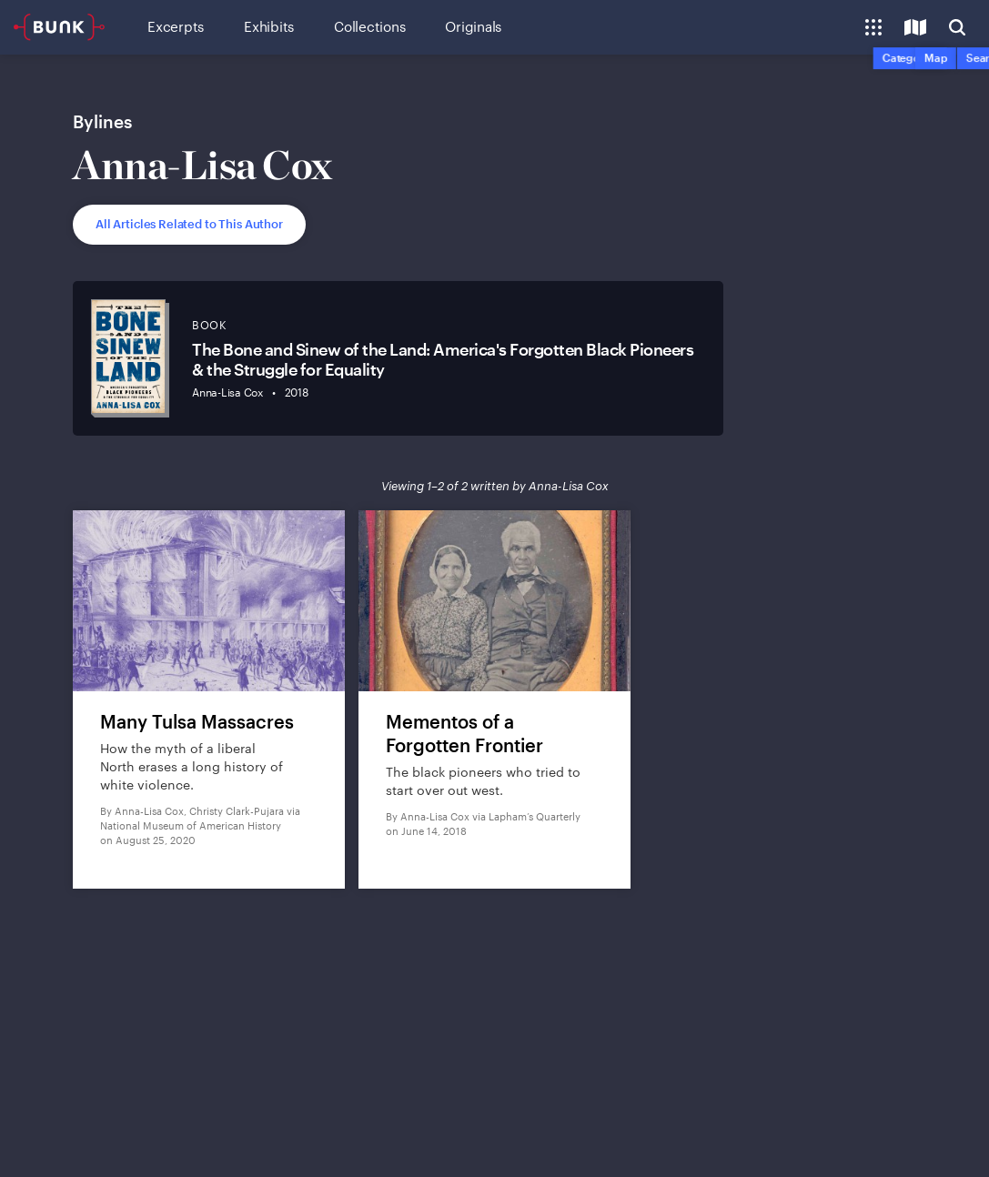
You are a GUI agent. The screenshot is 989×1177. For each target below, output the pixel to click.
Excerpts (175, 26)
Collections (369, 26)
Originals (473, 26)
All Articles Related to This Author (189, 223)
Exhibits (269, 26)
